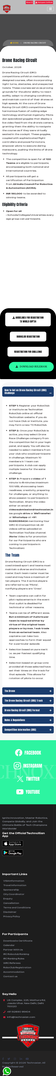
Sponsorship (11, 890)
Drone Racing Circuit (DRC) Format (28, 710)
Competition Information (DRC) (28, 729)
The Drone (28, 691)
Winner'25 (29, 2)
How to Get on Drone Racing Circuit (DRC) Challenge (28, 391)
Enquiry (7, 898)
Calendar (9, 945)
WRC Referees (12, 963)
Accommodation (13, 972)
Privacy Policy (11, 916)
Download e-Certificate (17, 941)
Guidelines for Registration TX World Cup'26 (28, 319)
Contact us (10, 976)
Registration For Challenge (28, 351)
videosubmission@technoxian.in (31, 509)
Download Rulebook (31, 366)
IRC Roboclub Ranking (16, 954)
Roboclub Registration (28, 336)
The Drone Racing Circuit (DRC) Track (28, 700)
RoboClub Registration (17, 967)
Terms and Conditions (17, 907)
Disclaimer (9, 912)
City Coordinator (13, 894)
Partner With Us (13, 950)
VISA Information (13, 881)
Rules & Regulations (28, 720)
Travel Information (14, 885)
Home (14, 43)
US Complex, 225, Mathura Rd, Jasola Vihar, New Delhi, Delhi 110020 (26, 1003)
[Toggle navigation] (50, 9)
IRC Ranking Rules (13, 958)
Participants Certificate (44, 2)
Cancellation (11, 903)
